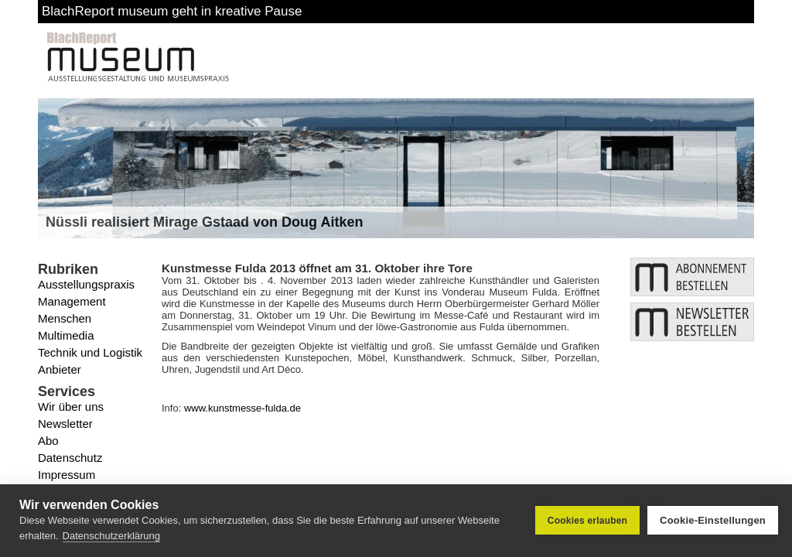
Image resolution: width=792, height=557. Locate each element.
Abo (48, 440)
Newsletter (65, 423)
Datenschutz (70, 457)
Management (72, 301)
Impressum (66, 474)
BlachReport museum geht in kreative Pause (172, 11)
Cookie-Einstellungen (713, 520)
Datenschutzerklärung (111, 536)
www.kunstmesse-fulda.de (242, 408)
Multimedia (66, 335)
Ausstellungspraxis (86, 284)
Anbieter (59, 369)
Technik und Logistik (90, 352)
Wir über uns (71, 406)
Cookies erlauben (587, 520)
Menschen (64, 318)
